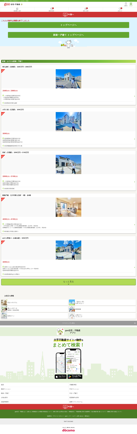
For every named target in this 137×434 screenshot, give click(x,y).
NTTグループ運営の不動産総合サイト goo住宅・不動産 (16, 0)
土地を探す (4, 397)
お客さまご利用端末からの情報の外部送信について (39, 411)
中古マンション (74, 389)
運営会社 (87, 416)
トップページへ (68, 25)
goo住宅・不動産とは (20, 411)
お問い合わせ (80, 416)
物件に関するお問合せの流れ (60, 411)
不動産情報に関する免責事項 (83, 411)
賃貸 (2, 384)
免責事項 (49, 416)
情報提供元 (71, 411)
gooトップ (67, 416)
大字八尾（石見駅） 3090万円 (13, 110)
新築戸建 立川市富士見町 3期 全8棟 (16, 195)
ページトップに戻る (68, 323)
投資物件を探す (74, 397)
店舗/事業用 (4, 402)
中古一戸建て (73, 393)
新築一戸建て (5, 393)
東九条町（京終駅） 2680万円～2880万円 (17, 67)
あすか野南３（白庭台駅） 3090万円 (15, 238)
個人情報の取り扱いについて (98, 411)
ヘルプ (73, 416)
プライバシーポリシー (58, 416)
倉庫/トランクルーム (75, 402)
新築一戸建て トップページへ (68, 35)
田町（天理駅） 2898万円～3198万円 (15, 152)
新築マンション (6, 389)
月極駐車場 (72, 384)
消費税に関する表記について (114, 411)
